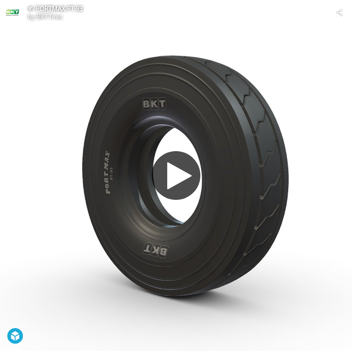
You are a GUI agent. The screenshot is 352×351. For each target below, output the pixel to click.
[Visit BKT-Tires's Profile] (12, 12)
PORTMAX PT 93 (59, 8)
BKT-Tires (49, 16)
